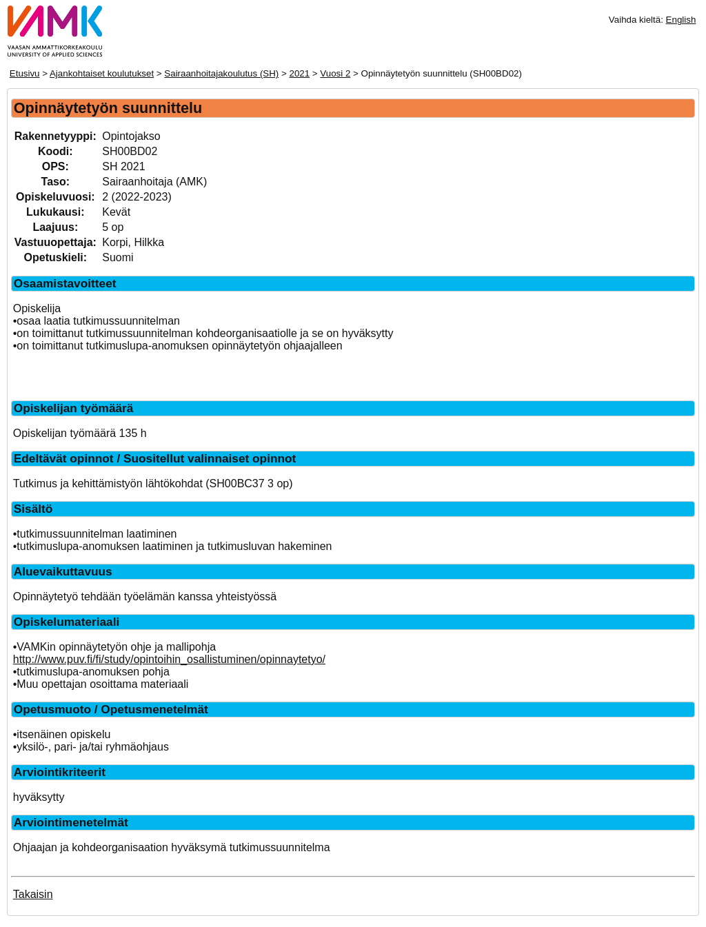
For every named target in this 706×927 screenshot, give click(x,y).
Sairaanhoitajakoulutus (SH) (221, 73)
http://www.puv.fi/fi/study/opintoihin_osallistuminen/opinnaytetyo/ (169, 659)
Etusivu (25, 73)
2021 (300, 73)
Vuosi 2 (335, 73)
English (681, 19)
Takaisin (33, 894)
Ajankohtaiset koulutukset (102, 73)
